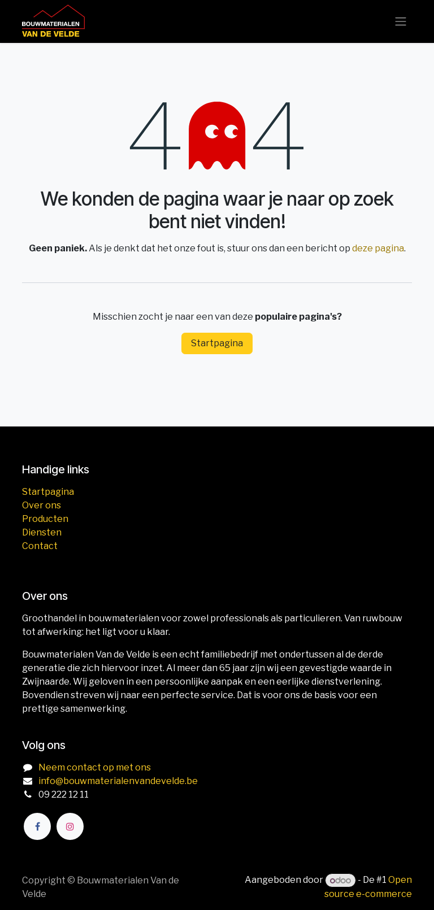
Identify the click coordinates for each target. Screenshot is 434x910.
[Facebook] (37, 826)
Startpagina (217, 343)
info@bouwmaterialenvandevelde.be (118, 781)
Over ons (41, 505)
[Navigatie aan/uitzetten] (400, 21)
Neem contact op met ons (94, 767)
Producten (45, 518)
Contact (40, 546)
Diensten (42, 532)
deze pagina (378, 248)
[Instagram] (70, 826)
